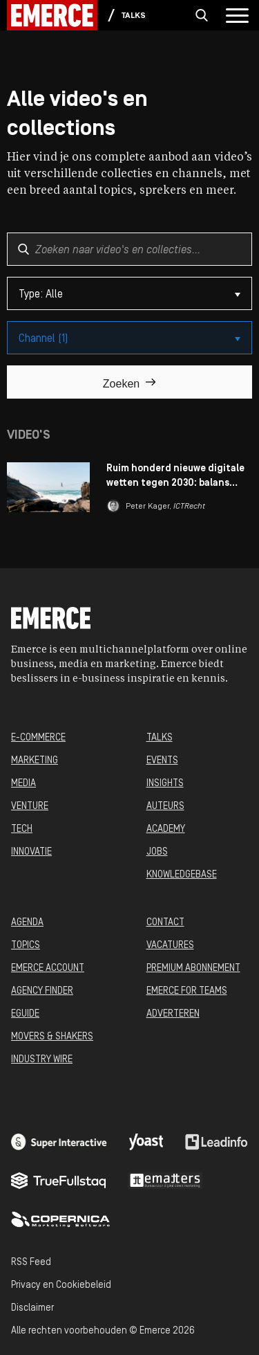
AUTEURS (165, 806)
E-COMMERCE (38, 738)
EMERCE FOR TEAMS (186, 991)
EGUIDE (25, 1014)
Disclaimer (32, 1308)
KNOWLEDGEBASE (181, 875)
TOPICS (25, 945)
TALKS (159, 738)
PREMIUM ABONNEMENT (193, 968)
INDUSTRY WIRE (42, 1060)
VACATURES (170, 945)
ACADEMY (165, 829)
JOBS (157, 852)
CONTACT (165, 923)
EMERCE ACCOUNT (47, 968)
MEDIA (23, 784)
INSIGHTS (165, 784)
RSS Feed (31, 1262)
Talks (134, 16)
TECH (21, 829)
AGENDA (27, 923)
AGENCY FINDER (42, 991)
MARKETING (34, 761)
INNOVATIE (31, 852)
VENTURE (29, 806)
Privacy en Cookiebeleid (61, 1285)
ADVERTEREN (173, 1014)
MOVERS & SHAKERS (52, 1037)
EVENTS (162, 761)
